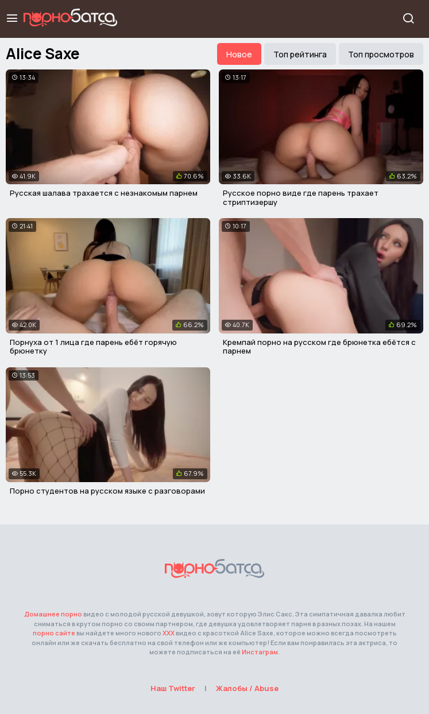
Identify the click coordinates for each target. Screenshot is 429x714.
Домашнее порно (53, 614)
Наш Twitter (172, 688)
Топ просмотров (381, 54)
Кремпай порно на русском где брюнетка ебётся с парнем (319, 346)
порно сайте (54, 632)
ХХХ (169, 632)
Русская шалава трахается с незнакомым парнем (104, 193)
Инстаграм (260, 651)
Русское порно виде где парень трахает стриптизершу (300, 197)
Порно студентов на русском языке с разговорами (107, 491)
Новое (239, 54)
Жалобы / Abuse (247, 688)
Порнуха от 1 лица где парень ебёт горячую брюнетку (93, 346)
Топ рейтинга (300, 54)
